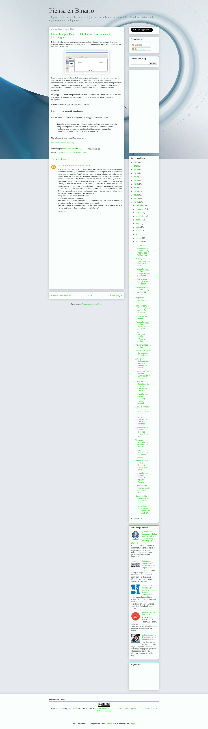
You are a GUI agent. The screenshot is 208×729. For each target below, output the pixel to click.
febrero (139, 242)
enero (138, 245)
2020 (136, 166)
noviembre (140, 209)
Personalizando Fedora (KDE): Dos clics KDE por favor (142, 325)
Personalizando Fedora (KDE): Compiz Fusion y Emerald (142, 272)
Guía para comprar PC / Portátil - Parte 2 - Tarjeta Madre (149, 564)
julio (138, 223)
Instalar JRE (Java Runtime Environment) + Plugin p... (143, 374)
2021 (136, 162)
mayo (138, 231)
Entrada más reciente (61, 295)
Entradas (137, 45)
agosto (139, 220)
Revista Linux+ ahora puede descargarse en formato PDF (142, 509)
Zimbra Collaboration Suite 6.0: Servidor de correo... (141, 363)
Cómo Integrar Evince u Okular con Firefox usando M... (143, 309)
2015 (136, 184)
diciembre (140, 205)
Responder (62, 211)
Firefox (68, 152)
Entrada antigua (115, 295)
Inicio (89, 295)
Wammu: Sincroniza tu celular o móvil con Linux (142, 443)
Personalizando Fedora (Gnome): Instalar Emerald (141, 477)
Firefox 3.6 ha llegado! (141, 317)
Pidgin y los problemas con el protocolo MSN (142, 262)
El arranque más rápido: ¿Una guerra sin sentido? (142, 453)
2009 (136, 518)
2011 (136, 198)
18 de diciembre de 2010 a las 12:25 (76, 166)
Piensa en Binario (71, 10)
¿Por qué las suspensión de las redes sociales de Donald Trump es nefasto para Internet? (144, 537)
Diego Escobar (73, 708)
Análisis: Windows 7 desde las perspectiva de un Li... (142, 410)
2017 (136, 177)
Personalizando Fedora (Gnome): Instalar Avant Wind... (142, 465)
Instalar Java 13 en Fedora (148, 613)
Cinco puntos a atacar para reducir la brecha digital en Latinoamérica (149, 590)
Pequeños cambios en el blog (142, 300)
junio (138, 227)
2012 (136, 195)
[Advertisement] (87, 270)
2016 (136, 180)
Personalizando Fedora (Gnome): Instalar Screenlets (141, 398)
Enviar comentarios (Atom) (92, 304)
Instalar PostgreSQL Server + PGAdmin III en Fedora (142, 336)
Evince (61, 152)
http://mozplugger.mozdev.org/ (62, 143)
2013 (136, 191)
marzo (139, 238)
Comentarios (138, 49)
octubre (139, 213)
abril (138, 234)
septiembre (141, 216)
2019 (136, 170)
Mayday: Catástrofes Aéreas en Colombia (141, 420)
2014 (136, 188)
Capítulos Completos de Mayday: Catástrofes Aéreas (142, 386)
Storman (109, 724)
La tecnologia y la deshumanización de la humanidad (149, 637)
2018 (136, 173)
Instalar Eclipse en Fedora (143, 346)
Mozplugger (76, 152)
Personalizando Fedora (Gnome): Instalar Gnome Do (142, 431)
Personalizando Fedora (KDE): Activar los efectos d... (142, 290)
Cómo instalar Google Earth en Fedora (141, 281)
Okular (84, 152)
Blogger (132, 724)
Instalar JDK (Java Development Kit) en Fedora (143, 353)
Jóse (60, 166)
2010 (136, 202)
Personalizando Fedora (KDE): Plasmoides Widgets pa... (142, 251)
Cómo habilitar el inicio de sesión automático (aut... (142, 489)
